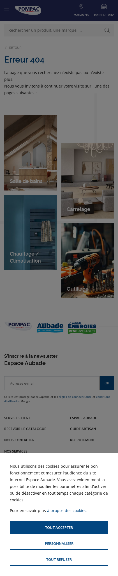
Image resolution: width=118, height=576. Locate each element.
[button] (59, 527)
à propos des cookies (66, 510)
